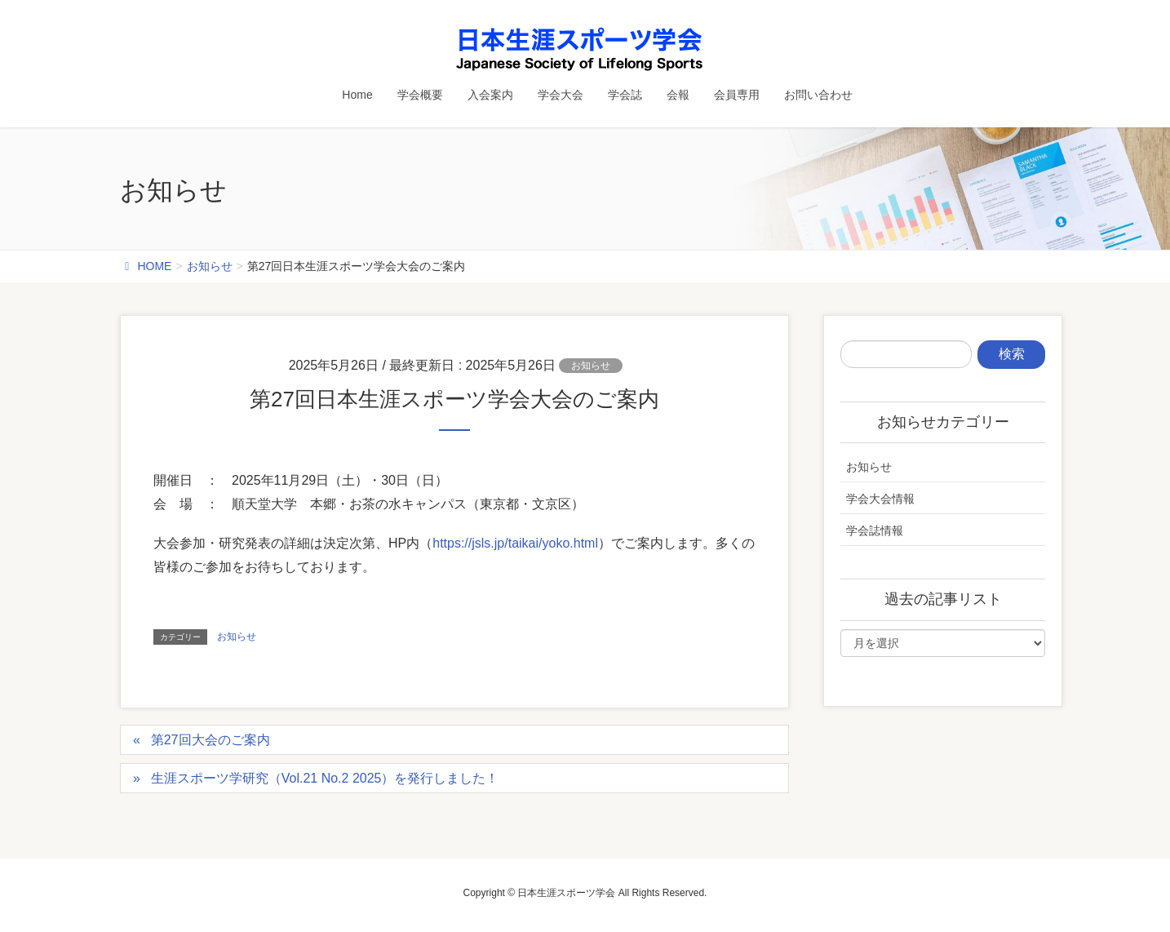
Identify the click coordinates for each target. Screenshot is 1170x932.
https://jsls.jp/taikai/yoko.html (515, 543)
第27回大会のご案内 (210, 740)
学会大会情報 (880, 498)
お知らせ (590, 365)
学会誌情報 (874, 530)
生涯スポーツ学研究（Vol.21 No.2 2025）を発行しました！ (325, 778)
